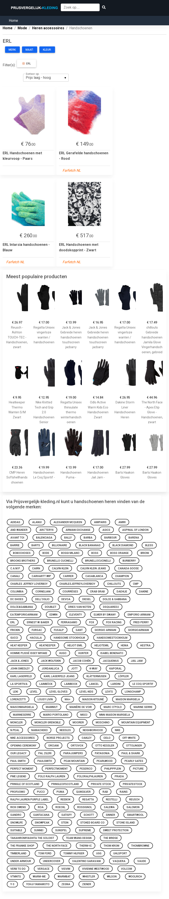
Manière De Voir (81, 707)
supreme (85, 830)
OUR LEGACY (18, 753)
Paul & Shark (130, 753)
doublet (50, 607)
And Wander (19, 529)
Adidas (15, 522)
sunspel (61, 830)
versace (43, 868)
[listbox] (46, 78)
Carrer (68, 576)
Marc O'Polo (113, 707)
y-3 (12, 884)
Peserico (86, 768)
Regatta (88, 799)
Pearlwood (105, 761)
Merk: (12, 49)
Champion (122, 576)
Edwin (53, 614)
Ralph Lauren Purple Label (29, 799)
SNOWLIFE (16, 822)
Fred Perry (141, 622)
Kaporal (115, 668)
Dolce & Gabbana (115, 599)
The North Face (57, 845)
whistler (89, 876)
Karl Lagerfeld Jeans (59, 676)
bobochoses (22, 553)
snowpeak (42, 822)
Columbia (17, 591)
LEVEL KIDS (86, 691)
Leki (15, 691)
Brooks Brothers (22, 560)
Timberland (18, 853)
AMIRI (122, 522)
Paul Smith (18, 761)
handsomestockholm (112, 637)
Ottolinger (134, 745)
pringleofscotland (65, 784)
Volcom (126, 868)
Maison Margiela (128, 699)
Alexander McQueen (67, 522)
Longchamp (133, 691)
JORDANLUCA (50, 668)
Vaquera (119, 861)
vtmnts (15, 876)
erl (12, 622)
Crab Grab (97, 591)
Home (13, 20)
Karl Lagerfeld (21, 676)
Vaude (141, 861)
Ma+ (67, 699)
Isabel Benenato (111, 653)
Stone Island (125, 822)
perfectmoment (56, 768)
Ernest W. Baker (38, 622)
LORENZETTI (18, 699)
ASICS (106, 529)
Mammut (52, 707)
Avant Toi (17, 537)
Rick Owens (18, 807)
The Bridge (110, 838)
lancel (94, 684)
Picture (138, 768)
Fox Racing (113, 622)
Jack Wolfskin (51, 660)
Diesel (86, 599)
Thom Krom (111, 845)
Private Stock (101, 784)
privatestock (132, 784)
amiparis (100, 522)
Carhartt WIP (41, 576)
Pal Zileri (44, 753)
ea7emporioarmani (24, 614)
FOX (91, 622)
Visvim (65, 868)
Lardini (116, 684)
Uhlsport (120, 853)
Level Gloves (58, 691)
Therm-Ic (85, 845)
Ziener (86, 884)
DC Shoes (16, 599)
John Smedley (20, 668)
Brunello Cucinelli (60, 560)
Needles (65, 730)
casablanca (94, 576)
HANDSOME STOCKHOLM (69, 637)
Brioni (145, 553)
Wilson (112, 876)
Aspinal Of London (135, 529)
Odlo (106, 737)
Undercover (51, 861)
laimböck (45, 684)
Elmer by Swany (105, 614)
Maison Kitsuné (93, 699)
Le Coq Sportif (142, 684)
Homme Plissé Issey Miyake (28, 653)
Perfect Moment (21, 768)
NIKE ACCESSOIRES (22, 737)
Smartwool (135, 814)
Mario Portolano (55, 714)
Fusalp (59, 630)
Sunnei (38, 830)
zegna (65, 884)
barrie (15, 545)
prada (119, 776)
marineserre (22, 714)
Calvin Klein (60, 568)
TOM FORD (44, 853)
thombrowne (140, 845)
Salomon (133, 807)
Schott (89, 814)
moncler (16, 722)
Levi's (109, 691)
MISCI (83, 714)
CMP (136, 583)
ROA (41, 807)
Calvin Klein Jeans (93, 568)
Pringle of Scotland (24, 784)
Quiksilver (83, 791)
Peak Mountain (74, 761)
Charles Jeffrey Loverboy (29, 583)
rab (105, 791)
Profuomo (17, 791)
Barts (35, 545)
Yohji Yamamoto (38, 884)
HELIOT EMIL (75, 645)
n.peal (14, 730)
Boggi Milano (70, 553)
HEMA (124, 645)
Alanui (37, 522)
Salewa (109, 807)
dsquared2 (111, 607)
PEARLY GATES (134, 761)
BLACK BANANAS (90, 545)
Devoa (65, 599)
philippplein (112, 768)
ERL (26, 63)
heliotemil (101, 645)
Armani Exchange (78, 529)
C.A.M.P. (15, 568)
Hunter (83, 653)
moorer (78, 722)
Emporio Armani (139, 614)
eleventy (75, 614)
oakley (87, 737)
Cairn (36, 568)
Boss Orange (119, 553)
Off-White (129, 737)
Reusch (134, 799)
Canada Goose (128, 568)
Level (33, 691)
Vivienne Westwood (95, 868)
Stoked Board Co (92, 822)
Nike (117, 730)
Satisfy (66, 814)
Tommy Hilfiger (73, 853)
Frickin (15, 630)
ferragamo (69, 622)
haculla (36, 637)
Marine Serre (143, 707)
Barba (88, 537)
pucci (41, 791)
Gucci (14, 637)
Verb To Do (18, 868)
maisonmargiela (22, 707)
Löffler (123, 676)
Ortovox (77, 745)
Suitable (16, 830)
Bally (68, 537)
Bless (149, 545)
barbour (110, 537)
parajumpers (73, 753)
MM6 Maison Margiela (114, 714)
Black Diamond (122, 545)
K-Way (93, 668)
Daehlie (122, 591)
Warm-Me (39, 876)
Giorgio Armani (105, 630)
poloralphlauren (90, 776)
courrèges (70, 591)
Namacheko (39, 730)
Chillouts (114, 583)
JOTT (74, 668)
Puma (60, 791)
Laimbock (70, 684)
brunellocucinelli (98, 560)
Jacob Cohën (82, 660)
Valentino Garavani (86, 861)
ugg (98, 853)
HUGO (62, 653)
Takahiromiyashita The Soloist (32, 838)
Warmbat (64, 876)
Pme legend (18, 776)
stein (64, 822)
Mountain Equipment (135, 722)
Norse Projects (58, 737)
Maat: (30, 49)
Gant (79, 630)
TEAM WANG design (79, 838)
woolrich (135, 876)
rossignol (84, 807)
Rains (124, 791)
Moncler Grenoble (48, 722)
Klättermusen (96, 676)
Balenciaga (44, 537)
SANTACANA (41, 814)
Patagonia (102, 753)
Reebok (65, 799)
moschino (103, 722)
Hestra (145, 645)
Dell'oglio (42, 599)
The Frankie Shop (22, 845)
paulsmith (44, 761)
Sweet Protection (116, 830)
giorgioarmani (138, 630)
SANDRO (15, 814)
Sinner (110, 814)
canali (15, 576)
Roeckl (60, 807)
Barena (134, 537)
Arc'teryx (46, 529)
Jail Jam (137, 660)
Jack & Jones (19, 660)
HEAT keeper (18, 645)
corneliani (43, 591)
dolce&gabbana (21, 607)
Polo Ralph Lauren (51, 776)
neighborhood (93, 730)
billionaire (59, 545)
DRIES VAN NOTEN (79, 607)
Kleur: (47, 49)
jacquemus (111, 660)
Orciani (53, 745)
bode (45, 553)
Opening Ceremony (23, 745)
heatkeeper (47, 645)
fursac (37, 630)
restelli (111, 799)
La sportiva (19, 684)
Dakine (143, 591)
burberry (129, 560)
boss (94, 553)
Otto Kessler (104, 745)
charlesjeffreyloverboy (77, 583)
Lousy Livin (45, 699)
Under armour (20, 861)
